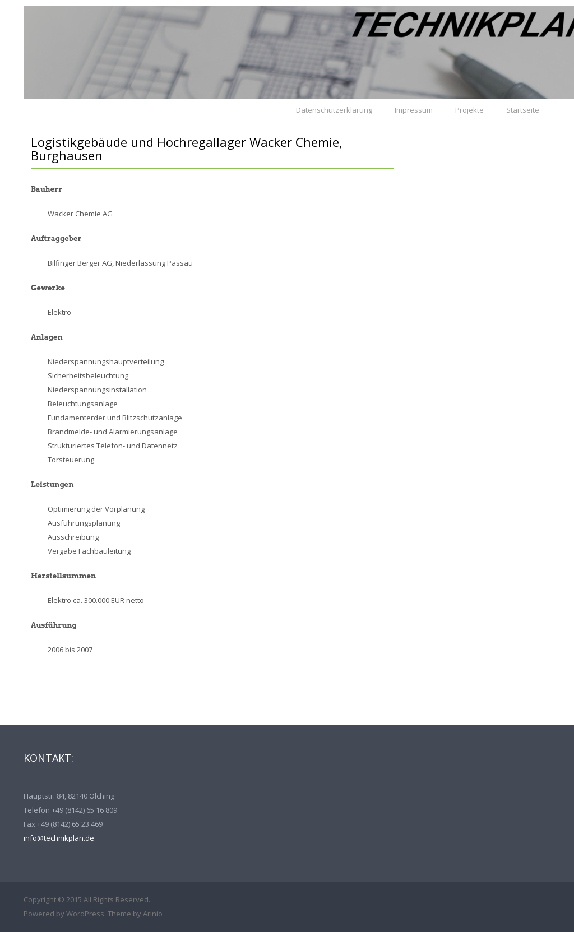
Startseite (522, 110)
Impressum (414, 110)
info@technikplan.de (59, 838)
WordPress (85, 913)
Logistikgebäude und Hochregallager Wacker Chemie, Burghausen (186, 148)
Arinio (153, 913)
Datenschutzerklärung (334, 110)
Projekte (469, 110)
